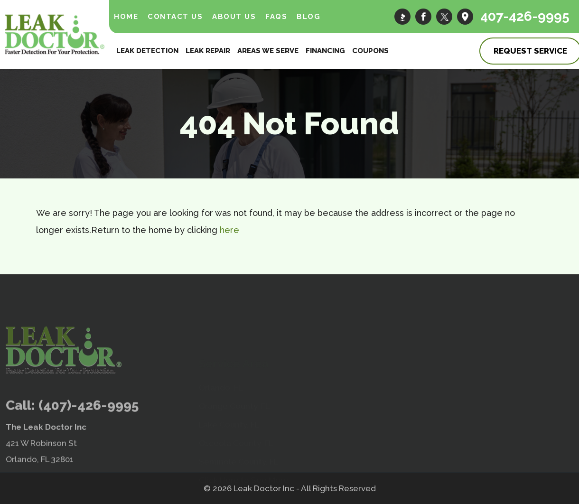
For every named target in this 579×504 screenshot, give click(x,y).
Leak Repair (208, 51)
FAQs (276, 16)
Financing (325, 51)
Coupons (370, 51)
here (229, 230)
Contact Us (175, 16)
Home (126, 16)
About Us (234, 16)
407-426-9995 (525, 16)
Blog (308, 16)
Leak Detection (147, 51)
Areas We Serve (268, 51)
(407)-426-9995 (88, 427)
